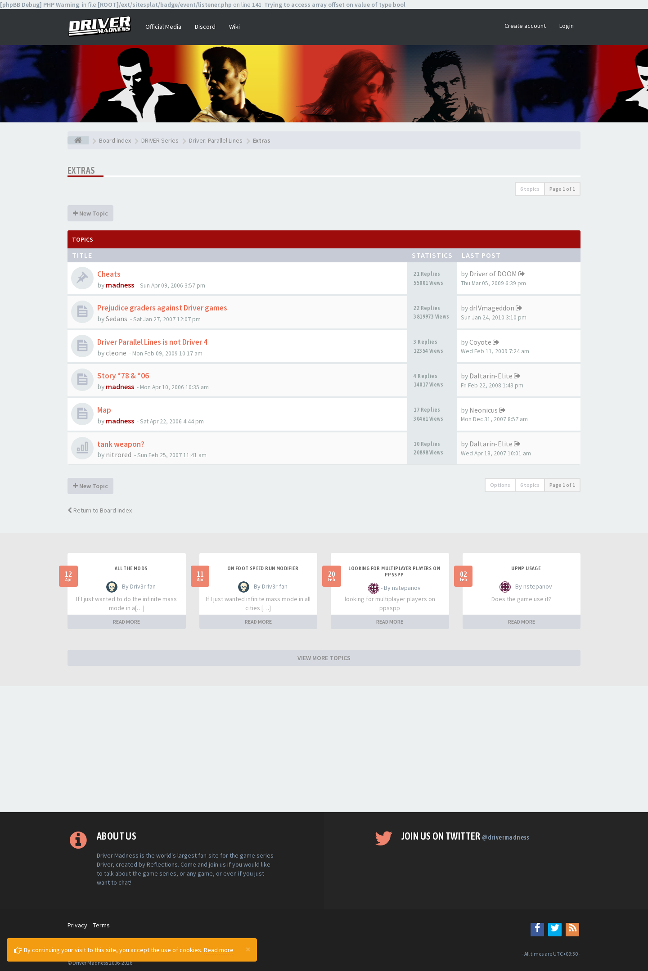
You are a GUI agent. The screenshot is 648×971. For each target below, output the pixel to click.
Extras (81, 170)
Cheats (109, 274)
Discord (205, 26)
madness (120, 284)
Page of (562, 188)
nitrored (118, 454)
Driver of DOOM (493, 273)
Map (104, 410)
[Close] (248, 948)
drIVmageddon (491, 307)
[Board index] (78, 140)
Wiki (234, 26)
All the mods (131, 568)
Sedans (116, 318)
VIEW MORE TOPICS (324, 658)
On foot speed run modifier (262, 568)
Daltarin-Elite (491, 375)
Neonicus (483, 409)
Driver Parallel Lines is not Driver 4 (152, 342)
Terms (101, 925)
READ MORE (126, 621)
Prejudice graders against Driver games (162, 308)
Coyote (480, 341)
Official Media (163, 26)
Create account (525, 26)
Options (500, 484)
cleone (116, 352)
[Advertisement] (324, 749)
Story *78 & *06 (123, 376)
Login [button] (566, 26)
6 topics (530, 188)
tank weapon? (120, 444)
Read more (219, 950)
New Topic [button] (90, 213)
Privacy (77, 925)
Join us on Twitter (465, 836)
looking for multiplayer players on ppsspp (394, 571)
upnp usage (525, 568)
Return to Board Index (100, 510)
